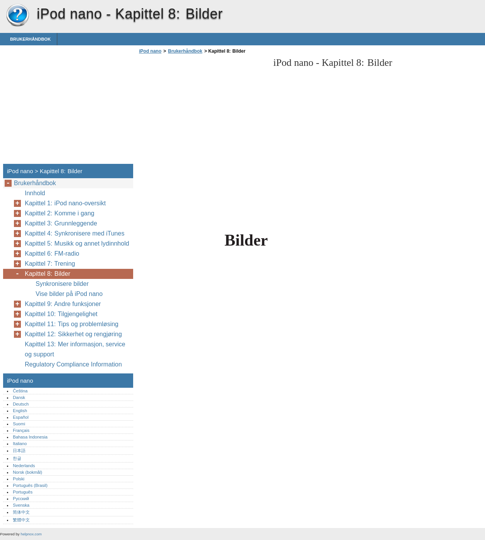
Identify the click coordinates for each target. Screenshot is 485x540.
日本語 (19, 450)
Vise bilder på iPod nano (69, 294)
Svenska (21, 505)
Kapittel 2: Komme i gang (59, 213)
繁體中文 (21, 520)
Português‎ (23, 492)
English (20, 410)
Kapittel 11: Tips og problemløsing (71, 324)
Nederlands (24, 465)
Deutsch (21, 404)
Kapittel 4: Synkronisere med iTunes (74, 233)
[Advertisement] (202, 111)
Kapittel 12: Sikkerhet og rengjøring (73, 334)
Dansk (19, 397)
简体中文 (21, 512)
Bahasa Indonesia (30, 437)
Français (21, 430)
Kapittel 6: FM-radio (52, 253)
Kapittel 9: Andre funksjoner (63, 304)
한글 (17, 458)
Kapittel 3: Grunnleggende (61, 223)
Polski (18, 478)
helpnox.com (31, 534)
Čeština (20, 391)
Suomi (19, 423)
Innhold (35, 193)
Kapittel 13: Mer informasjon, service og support (75, 349)
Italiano (20, 443)
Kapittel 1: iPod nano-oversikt (65, 203)
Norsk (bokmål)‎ (27, 472)
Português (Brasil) (30, 485)
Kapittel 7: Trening (50, 263)
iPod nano (17, 15)
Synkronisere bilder (62, 283)
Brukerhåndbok (30, 39)
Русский (21, 498)
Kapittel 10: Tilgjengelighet (61, 314)
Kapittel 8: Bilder (47, 273)
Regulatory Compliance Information (73, 364)
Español (20, 417)
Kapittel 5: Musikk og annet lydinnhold (77, 243)
